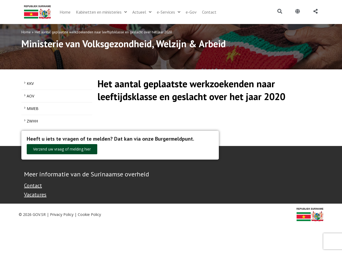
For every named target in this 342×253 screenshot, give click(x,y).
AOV (30, 95)
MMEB (32, 108)
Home (26, 32)
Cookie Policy (89, 214)
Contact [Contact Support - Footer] (33, 185)
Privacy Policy (61, 214)
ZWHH (32, 121)
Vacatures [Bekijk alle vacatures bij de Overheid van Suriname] (35, 194)
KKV (30, 83)
